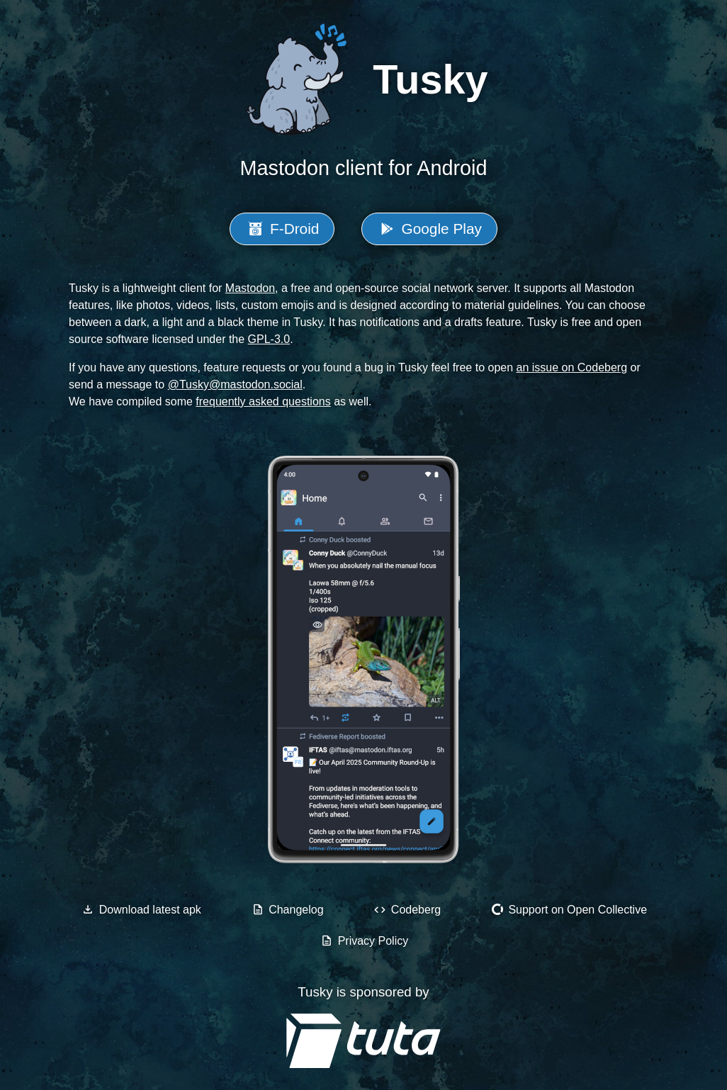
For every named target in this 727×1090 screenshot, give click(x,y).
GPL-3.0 (269, 339)
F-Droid (282, 228)
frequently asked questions (263, 401)
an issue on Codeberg (572, 367)
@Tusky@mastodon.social (235, 384)
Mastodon (250, 288)
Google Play (429, 228)
